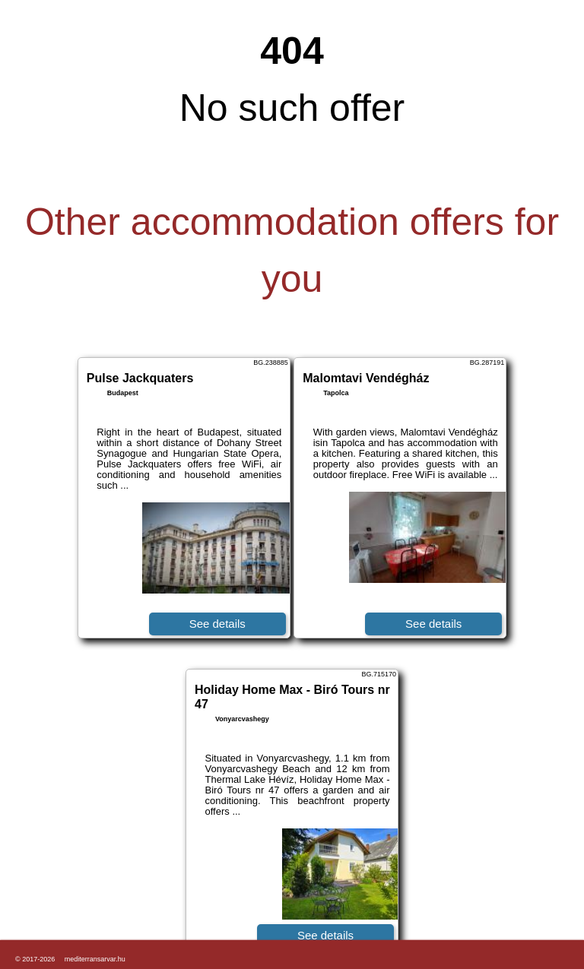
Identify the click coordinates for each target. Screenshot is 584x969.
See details (217, 623)
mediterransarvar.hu (95, 959)
